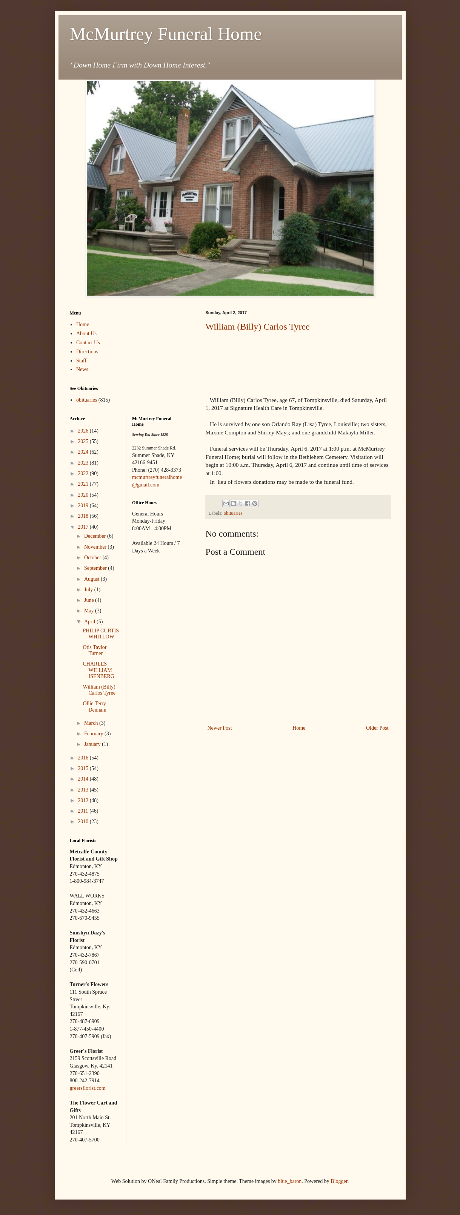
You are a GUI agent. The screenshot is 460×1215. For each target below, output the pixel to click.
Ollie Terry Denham (94, 707)
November (96, 547)
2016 (84, 758)
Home (298, 728)
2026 (84, 431)
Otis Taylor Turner (94, 650)
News (82, 369)
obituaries (233, 513)
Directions (87, 351)
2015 (84, 768)
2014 (84, 779)
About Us (86, 333)
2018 (84, 516)
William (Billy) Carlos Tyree (258, 326)
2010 (84, 821)
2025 (84, 441)
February (94, 733)
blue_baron (290, 1181)
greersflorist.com (88, 1088)
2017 (84, 527)
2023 (84, 463)
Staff (81, 361)
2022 (84, 473)
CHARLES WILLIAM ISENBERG (98, 670)
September (96, 568)
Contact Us (88, 342)
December (95, 536)
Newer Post (220, 728)
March (91, 723)
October (93, 557)
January (93, 744)
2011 (83, 811)
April (90, 621)
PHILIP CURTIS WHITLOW (100, 634)
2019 (84, 505)
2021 (84, 484)
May (89, 611)
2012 (84, 800)
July (89, 589)
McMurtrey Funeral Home (166, 34)
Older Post (377, 728)
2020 (84, 495)
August (92, 579)
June (89, 600)
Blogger (339, 1181)
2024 (84, 452)
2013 (84, 790)
